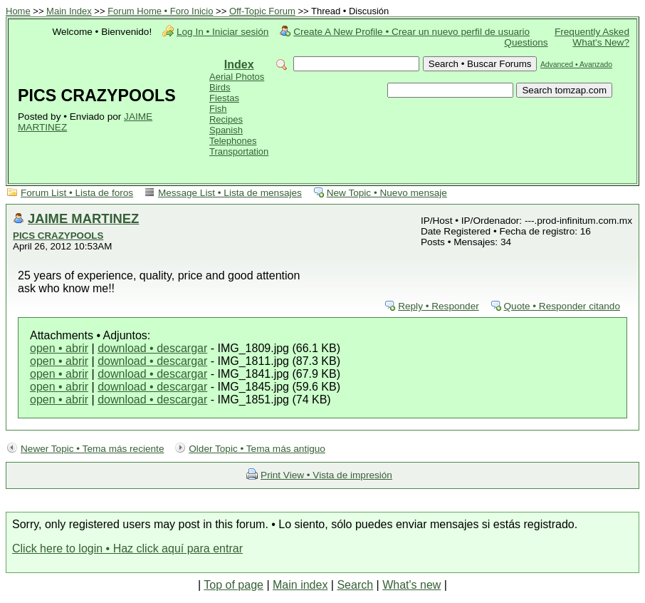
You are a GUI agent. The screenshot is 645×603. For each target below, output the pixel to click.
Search (355, 585)
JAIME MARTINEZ (83, 218)
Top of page (233, 585)
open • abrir (59, 348)
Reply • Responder (438, 306)
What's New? (600, 42)
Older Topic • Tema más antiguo (257, 448)
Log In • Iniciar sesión (222, 31)
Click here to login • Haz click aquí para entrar (127, 548)
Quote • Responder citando (562, 306)
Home (18, 11)
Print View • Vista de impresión (326, 475)
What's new (411, 585)
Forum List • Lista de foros (77, 192)
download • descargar (152, 348)
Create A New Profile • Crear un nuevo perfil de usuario (411, 31)
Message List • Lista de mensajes (230, 192)
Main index (300, 585)
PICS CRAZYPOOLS (58, 235)
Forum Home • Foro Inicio (160, 11)
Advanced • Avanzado (576, 64)
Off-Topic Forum (262, 11)
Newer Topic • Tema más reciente (92, 448)
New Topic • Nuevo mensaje (387, 192)
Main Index (69, 11)
